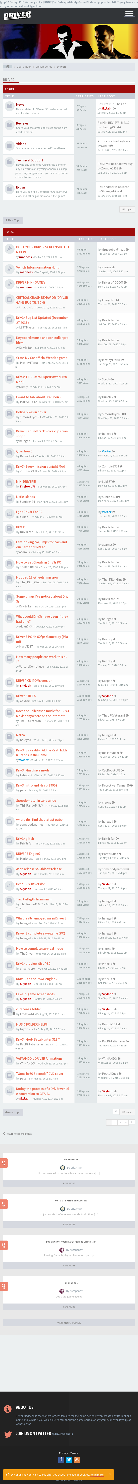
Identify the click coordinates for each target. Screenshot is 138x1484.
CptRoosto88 (111, 770)
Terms (74, 1453)
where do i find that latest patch (40, 819)
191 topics (127, 209)
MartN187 (26, 646)
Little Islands (25, 497)
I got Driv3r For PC (29, 512)
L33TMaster (27, 327)
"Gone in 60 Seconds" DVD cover (39, 1073)
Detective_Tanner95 (116, 785)
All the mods (71, 1159)
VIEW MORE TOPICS (69, 1323)
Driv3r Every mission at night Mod (40, 466)
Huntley (107, 397)
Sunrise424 (27, 502)
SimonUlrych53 (30, 417)
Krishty (107, 639)
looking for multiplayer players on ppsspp (71, 1241)
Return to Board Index (17, 1133)
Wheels (107, 964)
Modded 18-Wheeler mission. (37, 577)
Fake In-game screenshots (35, 994)
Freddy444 (27, 1014)
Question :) (24, 451)
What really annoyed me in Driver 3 (41, 918)
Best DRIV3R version (31, 884)
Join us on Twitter (44, 1433)
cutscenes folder (28, 1009)
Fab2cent (26, 775)
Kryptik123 (27, 1029)
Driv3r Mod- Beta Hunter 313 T (38, 1039)
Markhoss (26, 859)
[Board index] (7, 66)
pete (23, 790)
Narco (20, 735)
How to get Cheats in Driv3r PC (38, 562)
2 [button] (114, 1122)
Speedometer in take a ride (36, 800)
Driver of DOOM (112, 282)
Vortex (107, 451)
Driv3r (20, 527)
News (20, 104)
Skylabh (106, 108)
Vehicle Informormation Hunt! (38, 267)
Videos (21, 144)
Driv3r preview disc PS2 (33, 963)
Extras (20, 187)
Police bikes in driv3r (31, 412)
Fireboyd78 (28, 486)
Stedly (105, 146)
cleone (106, 267)
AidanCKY (25, 626)
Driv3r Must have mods (33, 770)
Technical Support (29, 160)
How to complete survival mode (39, 948)
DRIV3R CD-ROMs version (34, 680)
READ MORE (69, 1183)
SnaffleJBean (29, 567)
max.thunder (110, 753)
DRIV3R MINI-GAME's (30, 282)
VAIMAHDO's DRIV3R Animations (39, 1058)
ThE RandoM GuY (31, 805)
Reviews (22, 123)
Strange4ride (110, 191)
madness (25, 257)
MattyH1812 (28, 402)
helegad (24, 441)
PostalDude (110, 854)
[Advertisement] (69, 1363)
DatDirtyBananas (32, 1044)
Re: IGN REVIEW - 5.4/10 (113, 123)
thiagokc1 (26, 307)
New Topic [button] (13, 220)
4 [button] (125, 1122)
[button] (131, 1121)
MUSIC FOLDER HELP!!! (32, 1024)
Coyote (25, 701)
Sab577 (107, 481)
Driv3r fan (108, 320)
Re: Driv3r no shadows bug (115, 164)
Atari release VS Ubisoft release (39, 869)
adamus (24, 552)
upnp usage (71, 1282)
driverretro (27, 968)
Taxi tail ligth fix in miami (34, 899)
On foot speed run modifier (71, 1200)
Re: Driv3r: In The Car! (111, 104)
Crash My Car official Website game (41, 358)
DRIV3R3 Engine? (28, 853)
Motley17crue (29, 363)
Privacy (63, 1453)
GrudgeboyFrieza (113, 249)
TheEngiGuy (109, 127)
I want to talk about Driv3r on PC (40, 397)
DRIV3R (8, 80)
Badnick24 (27, 456)
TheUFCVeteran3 (30, 721)
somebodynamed (32, 824)
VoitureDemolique (31, 666)
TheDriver (27, 953)
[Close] (110, 1474)
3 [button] (120, 1122)
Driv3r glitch (25, 838)
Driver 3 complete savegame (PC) (40, 933)
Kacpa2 (107, 681)
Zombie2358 (109, 168)
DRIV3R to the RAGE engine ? (37, 979)
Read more (97, 1474)
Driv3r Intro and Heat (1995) (36, 785)
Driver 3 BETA (26, 696)
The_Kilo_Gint (30, 582)
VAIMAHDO (27, 1063)
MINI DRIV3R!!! (26, 481)
